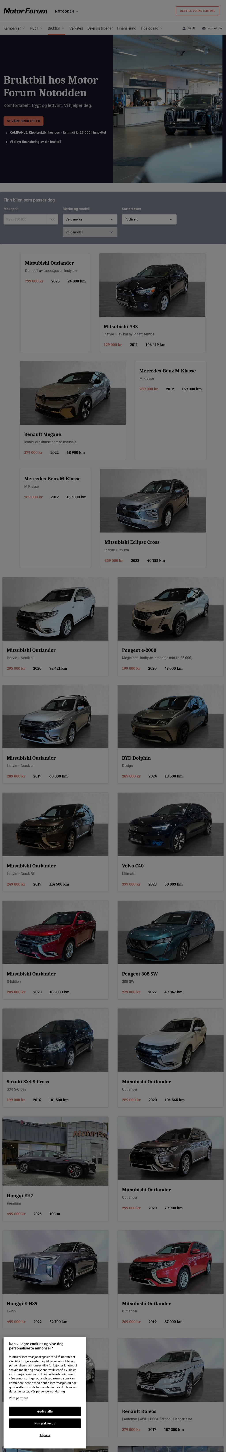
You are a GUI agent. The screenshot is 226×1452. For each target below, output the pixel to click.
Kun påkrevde (45, 1423)
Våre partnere (18, 1398)
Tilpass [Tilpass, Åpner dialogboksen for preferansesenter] (45, 1435)
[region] (45, 1392)
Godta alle (45, 1411)
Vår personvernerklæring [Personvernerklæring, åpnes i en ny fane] (48, 1391)
